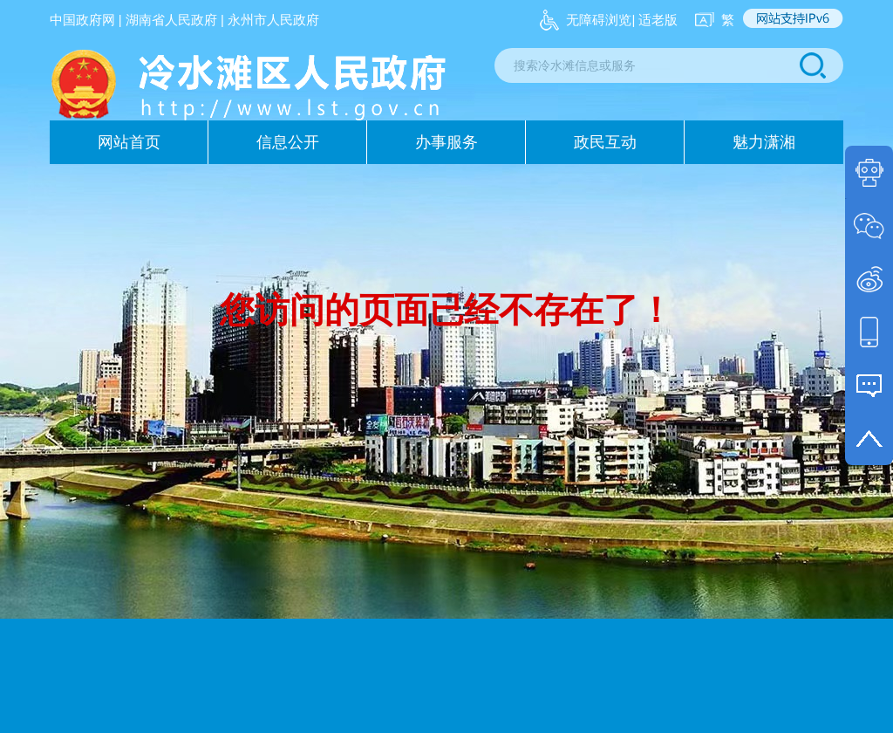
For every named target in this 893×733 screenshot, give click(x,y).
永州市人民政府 (273, 19)
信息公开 (287, 142)
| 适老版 (654, 19)
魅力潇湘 (764, 142)
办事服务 (446, 142)
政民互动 (605, 142)
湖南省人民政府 (171, 19)
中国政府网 (82, 19)
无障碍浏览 (598, 19)
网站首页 (129, 142)
